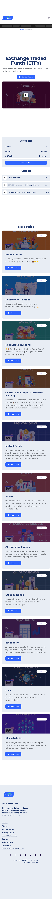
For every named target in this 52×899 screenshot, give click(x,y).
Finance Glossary (9, 836)
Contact (5, 839)
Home (4, 823)
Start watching (27, 77)
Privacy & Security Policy (12, 849)
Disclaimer (6, 846)
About (4, 826)
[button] (49, 18)
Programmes (8, 829)
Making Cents (8, 833)
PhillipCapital (7, 842)
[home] (7, 18)
